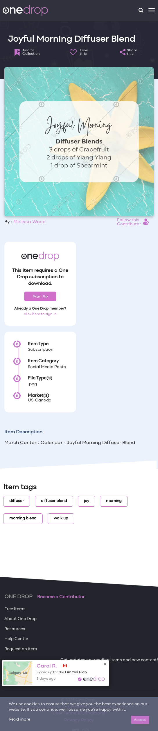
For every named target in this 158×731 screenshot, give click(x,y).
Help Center (16, 639)
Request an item (20, 649)
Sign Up (40, 296)
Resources (14, 629)
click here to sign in (40, 314)
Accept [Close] (140, 719)
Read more (19, 719)
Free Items (15, 609)
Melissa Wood (29, 222)
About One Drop (20, 619)
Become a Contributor (61, 597)
